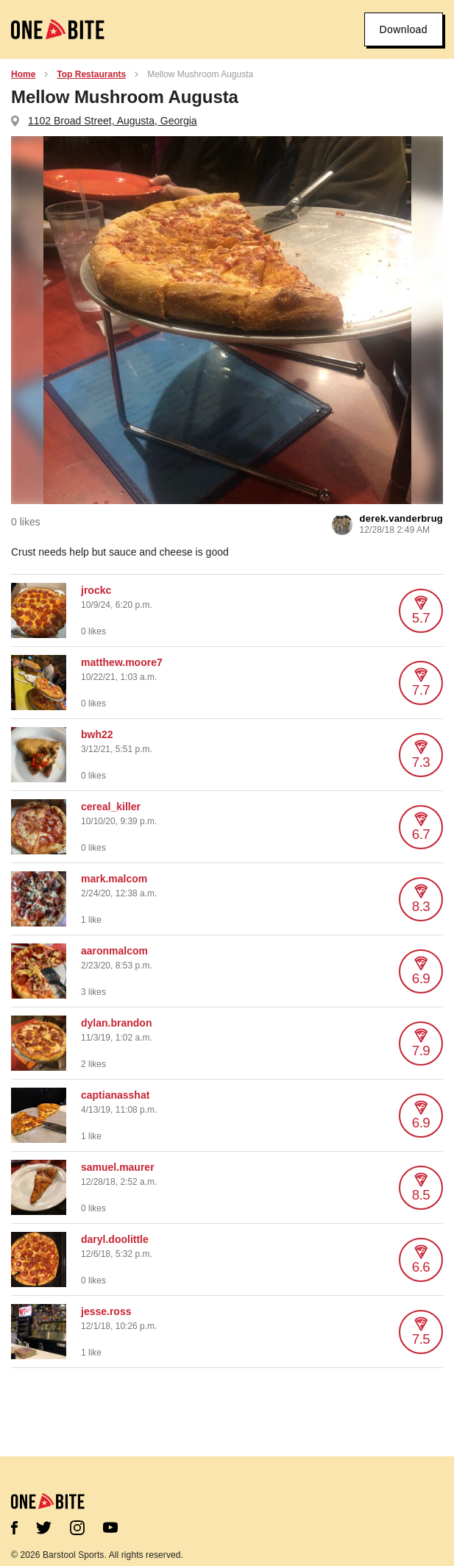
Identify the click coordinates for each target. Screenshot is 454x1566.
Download (404, 29)
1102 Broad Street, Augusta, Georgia (112, 121)
